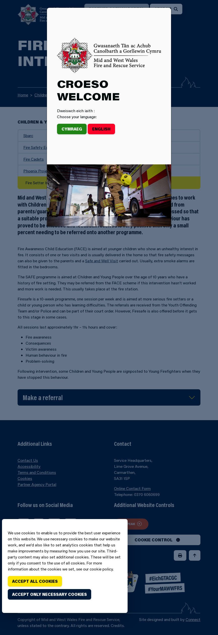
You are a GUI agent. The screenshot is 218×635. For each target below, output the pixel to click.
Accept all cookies (35, 581)
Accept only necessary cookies (49, 594)
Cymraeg (72, 129)
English (101, 129)
